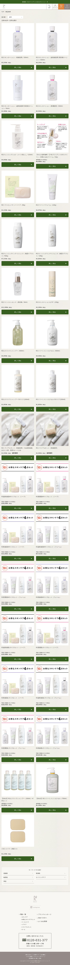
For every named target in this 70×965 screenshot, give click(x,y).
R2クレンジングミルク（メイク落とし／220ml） (17, 154)
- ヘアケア (24, 924)
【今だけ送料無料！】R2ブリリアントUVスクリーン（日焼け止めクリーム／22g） (52, 156)
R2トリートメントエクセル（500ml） (48, 351)
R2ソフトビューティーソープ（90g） (13, 205)
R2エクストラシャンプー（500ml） (13, 351)
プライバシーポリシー (39, 956)
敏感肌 (6, 877)
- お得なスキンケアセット (28, 919)
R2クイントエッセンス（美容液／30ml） (14, 302)
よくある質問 (42, 921)
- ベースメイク (25, 922)
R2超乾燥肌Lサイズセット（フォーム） (49, 698)
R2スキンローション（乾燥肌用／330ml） (15, 57)
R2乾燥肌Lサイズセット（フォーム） (48, 748)
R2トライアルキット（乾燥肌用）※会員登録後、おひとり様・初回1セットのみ (17, 449)
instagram (35, 907)
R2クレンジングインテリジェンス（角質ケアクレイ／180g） (52, 255)
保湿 (5, 881)
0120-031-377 (35, 939)
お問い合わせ (28, 954)
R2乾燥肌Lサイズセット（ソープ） (13, 698)
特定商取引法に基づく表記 (35, 958)
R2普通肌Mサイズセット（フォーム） (13, 597)
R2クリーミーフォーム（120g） (46, 205)
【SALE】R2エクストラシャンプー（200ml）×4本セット (17, 800)
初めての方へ (42, 918)
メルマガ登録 (29, 956)
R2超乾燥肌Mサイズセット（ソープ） (13, 496)
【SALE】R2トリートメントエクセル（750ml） (52, 798)
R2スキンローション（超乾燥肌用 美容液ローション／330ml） (51, 59)
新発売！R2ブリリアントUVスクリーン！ (35, 2)
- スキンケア (24, 917)
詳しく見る (17, 67)
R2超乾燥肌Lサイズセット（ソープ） (13, 647)
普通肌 (6, 873)
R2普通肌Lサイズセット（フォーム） (13, 748)
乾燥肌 (38, 873)
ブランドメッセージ (44, 914)
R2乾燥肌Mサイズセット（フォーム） (48, 597)
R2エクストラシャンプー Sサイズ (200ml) (15, 399)
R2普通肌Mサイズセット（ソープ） (47, 496)
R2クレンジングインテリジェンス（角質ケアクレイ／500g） (17, 255)
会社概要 (43, 954)
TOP (2, 11)
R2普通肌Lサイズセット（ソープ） (47, 647)
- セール (23, 929)
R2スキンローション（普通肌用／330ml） (50, 106)
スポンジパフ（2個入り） (9, 849)
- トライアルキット (26, 927)
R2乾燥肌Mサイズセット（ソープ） (13, 547)
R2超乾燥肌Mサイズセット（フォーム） (49, 547)
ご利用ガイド (36, 954)
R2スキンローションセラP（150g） (48, 302)
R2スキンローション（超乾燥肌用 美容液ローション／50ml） (17, 107)
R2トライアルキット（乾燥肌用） (47, 448)
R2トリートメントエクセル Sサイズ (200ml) (50, 399)
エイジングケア (41, 877)
